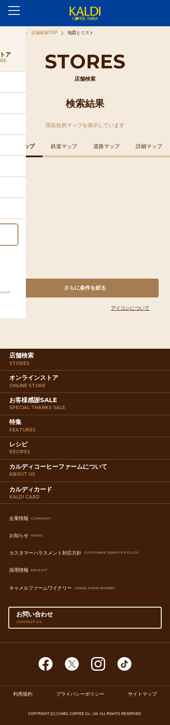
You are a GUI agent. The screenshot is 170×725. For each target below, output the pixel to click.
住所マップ (21, 146)
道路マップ (106, 146)
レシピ (86, 449)
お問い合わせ (85, 619)
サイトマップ (142, 694)
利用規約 (22, 694)
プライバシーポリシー (80, 694)
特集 (86, 427)
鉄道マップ (64, 146)
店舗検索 (86, 360)
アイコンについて (130, 308)
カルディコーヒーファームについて (86, 472)
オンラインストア (86, 383)
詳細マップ (149, 146)
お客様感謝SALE (86, 405)
